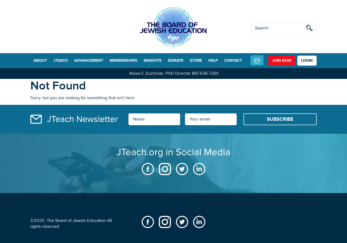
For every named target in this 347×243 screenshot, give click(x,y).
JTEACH (60, 60)
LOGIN (307, 60)
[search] (309, 28)
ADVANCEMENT (88, 60)
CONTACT (233, 60)
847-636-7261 (205, 73)
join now (281, 60)
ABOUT (40, 60)
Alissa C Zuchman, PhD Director (160, 73)
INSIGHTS (153, 60)
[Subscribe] (280, 119)
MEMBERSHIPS (123, 60)
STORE (196, 60)
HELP (213, 60)
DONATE (175, 60)
